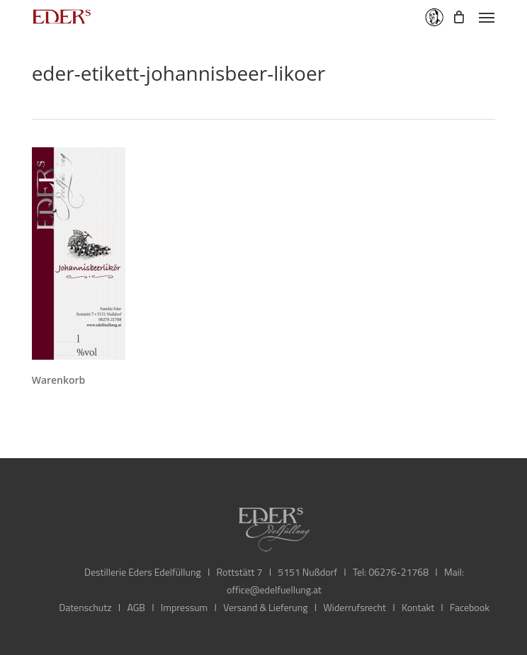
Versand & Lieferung (265, 607)
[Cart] (458, 16)
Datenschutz (85, 607)
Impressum (184, 607)
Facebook (469, 607)
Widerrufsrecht (354, 607)
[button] (486, 17)
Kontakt (418, 607)
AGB (135, 607)
